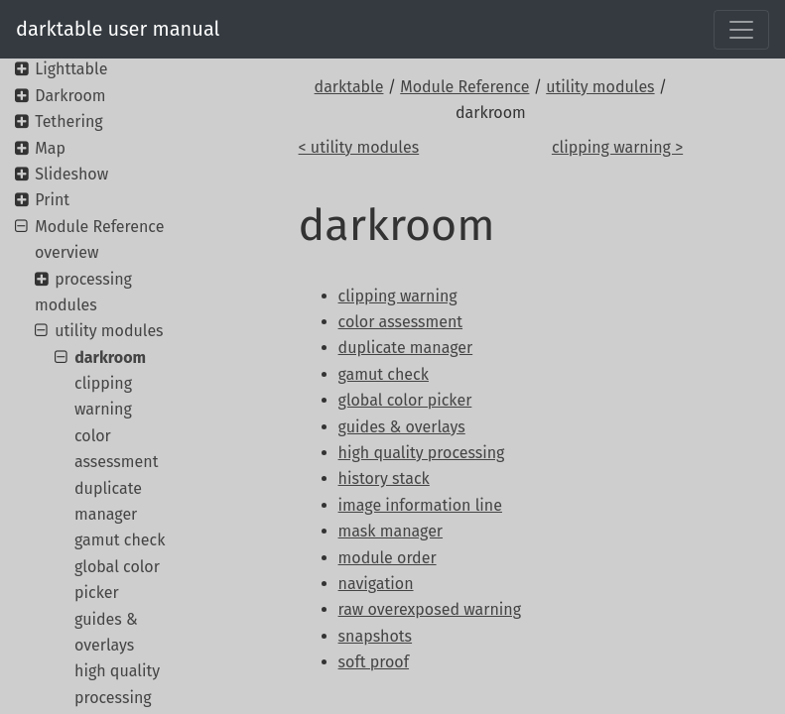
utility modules (600, 86)
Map (50, 148)
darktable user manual (117, 29)
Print (52, 199)
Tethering (68, 121)
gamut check (119, 540)
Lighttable (71, 69)
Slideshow (71, 174)
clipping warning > (617, 147)
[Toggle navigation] (741, 30)
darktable (349, 86)
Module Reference (464, 86)
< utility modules (359, 147)
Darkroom (70, 95)
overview (67, 252)
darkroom (110, 357)
